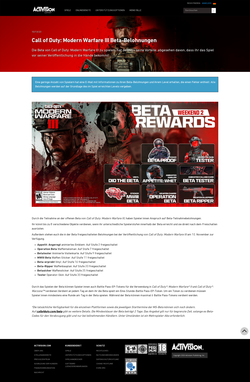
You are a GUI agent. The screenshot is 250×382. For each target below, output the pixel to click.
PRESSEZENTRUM (42, 359)
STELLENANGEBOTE (42, 355)
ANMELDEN (206, 3)
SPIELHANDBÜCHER (73, 359)
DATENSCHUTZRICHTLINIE (107, 359)
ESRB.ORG (100, 368)
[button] (214, 3)
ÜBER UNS (38, 351)
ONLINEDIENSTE (83, 10)
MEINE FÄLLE (135, 10)
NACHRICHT (39, 373)
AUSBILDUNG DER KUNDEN (45, 364)
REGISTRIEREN (193, 3)
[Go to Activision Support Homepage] (46, 11)
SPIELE (67, 10)
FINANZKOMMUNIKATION (44, 368)
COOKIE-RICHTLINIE (104, 364)
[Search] (214, 10)
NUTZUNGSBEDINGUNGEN (107, 355)
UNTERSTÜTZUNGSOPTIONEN (110, 10)
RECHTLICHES (102, 351)
